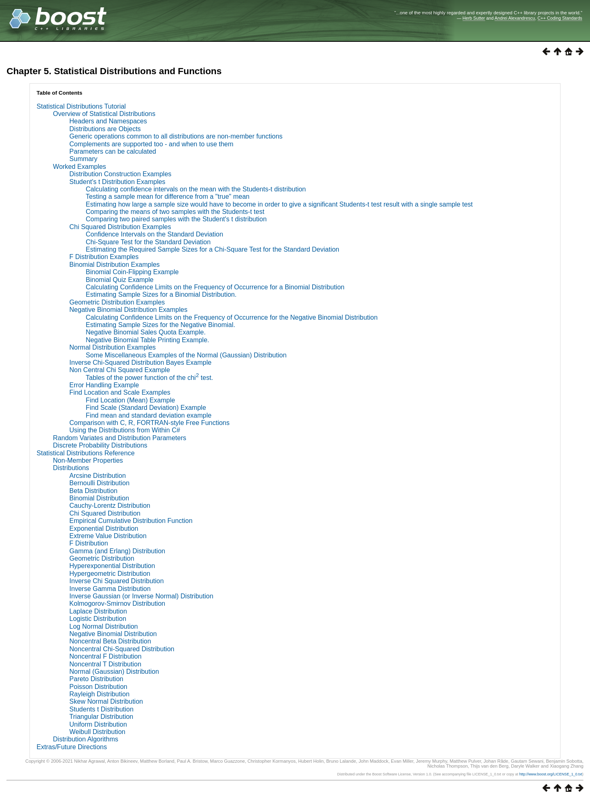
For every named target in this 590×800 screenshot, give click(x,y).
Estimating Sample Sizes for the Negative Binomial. (160, 324)
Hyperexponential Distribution (112, 565)
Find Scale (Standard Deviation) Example (146, 407)
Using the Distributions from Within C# (124, 430)
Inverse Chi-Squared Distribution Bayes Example (140, 362)
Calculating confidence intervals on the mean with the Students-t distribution (196, 189)
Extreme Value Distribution (107, 535)
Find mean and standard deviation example (148, 415)
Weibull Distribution (97, 731)
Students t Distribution (101, 709)
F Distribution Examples (103, 256)
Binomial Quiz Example (119, 279)
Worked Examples (79, 166)
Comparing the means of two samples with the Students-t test (175, 211)
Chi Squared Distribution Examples (120, 226)
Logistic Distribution (97, 618)
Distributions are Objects (105, 128)
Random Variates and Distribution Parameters (119, 437)
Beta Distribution (93, 490)
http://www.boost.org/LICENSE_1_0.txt (550, 774)
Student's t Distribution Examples (117, 181)
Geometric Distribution (101, 558)
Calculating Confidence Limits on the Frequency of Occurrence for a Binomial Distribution (215, 287)
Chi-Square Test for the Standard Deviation (148, 242)
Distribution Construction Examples (120, 173)
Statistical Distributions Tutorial (81, 106)
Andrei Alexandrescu (515, 18)
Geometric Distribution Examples (117, 302)
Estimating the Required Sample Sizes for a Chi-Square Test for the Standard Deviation (212, 249)
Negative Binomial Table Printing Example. (147, 339)
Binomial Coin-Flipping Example (132, 271)
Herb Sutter (474, 18)
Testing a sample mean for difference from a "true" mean (168, 196)
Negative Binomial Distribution (113, 633)
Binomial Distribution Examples (114, 264)
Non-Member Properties (88, 460)
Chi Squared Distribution (104, 513)
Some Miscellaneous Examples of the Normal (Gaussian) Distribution (186, 355)
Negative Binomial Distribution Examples (128, 309)
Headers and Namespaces (108, 121)
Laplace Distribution (98, 611)
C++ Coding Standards (560, 18)
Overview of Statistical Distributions (104, 113)
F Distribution (88, 543)
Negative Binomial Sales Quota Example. (146, 332)
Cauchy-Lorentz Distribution (109, 505)
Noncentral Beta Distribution (110, 641)
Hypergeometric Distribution (109, 573)
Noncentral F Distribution (105, 656)
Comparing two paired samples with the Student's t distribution (176, 219)
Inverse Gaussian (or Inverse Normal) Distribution (141, 596)
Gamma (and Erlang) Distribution (117, 551)
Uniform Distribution (98, 724)
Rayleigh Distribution (99, 694)
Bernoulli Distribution (99, 483)
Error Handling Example (104, 385)
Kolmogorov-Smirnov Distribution (117, 603)
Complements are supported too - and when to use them (151, 144)
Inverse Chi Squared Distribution (116, 580)
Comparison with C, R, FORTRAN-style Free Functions (149, 422)
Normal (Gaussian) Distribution (114, 671)
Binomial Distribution (99, 498)
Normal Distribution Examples (112, 347)
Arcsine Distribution (97, 475)
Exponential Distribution (103, 528)
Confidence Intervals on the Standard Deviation (154, 234)
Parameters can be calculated (112, 151)
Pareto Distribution (96, 678)
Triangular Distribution (101, 716)
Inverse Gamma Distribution (109, 588)
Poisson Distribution (98, 686)
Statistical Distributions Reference (85, 453)
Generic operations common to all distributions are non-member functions (175, 136)
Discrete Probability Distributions (100, 445)
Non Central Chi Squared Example (119, 369)
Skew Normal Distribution (106, 701)
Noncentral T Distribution (105, 664)
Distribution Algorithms (85, 739)
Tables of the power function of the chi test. (149, 377)
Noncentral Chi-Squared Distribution (121, 648)
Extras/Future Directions (71, 746)
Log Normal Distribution (103, 626)
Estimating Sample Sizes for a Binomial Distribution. (161, 294)
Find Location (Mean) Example (130, 400)
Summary (83, 158)
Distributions (71, 467)
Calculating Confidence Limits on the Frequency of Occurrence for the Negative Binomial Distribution (231, 317)
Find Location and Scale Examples (119, 392)
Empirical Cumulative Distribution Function (131, 520)
